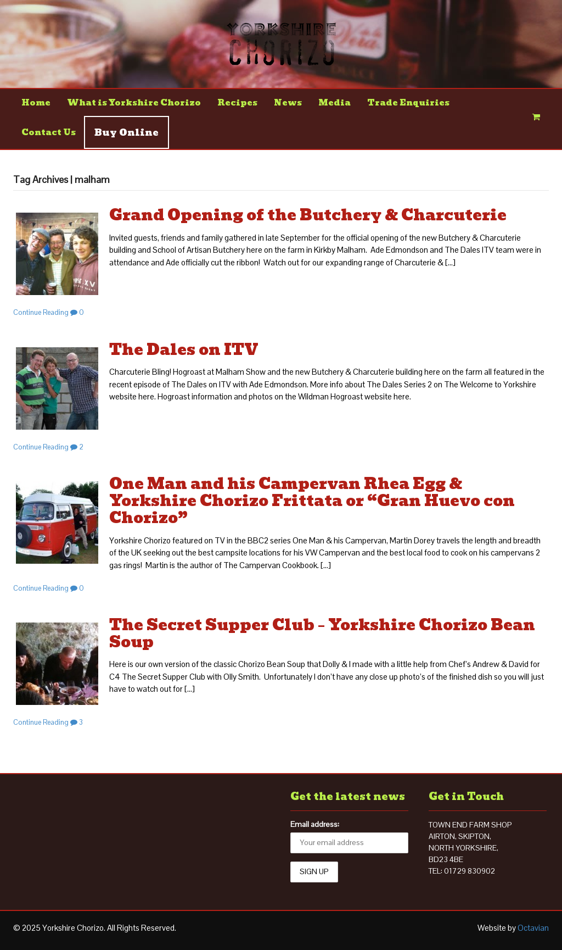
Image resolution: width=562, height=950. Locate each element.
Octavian (533, 928)
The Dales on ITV (183, 349)
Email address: (314, 824)
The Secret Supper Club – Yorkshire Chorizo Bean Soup (322, 633)
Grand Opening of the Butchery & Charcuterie (308, 215)
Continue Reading (41, 312)
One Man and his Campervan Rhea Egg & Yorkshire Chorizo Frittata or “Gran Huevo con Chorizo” (312, 500)
